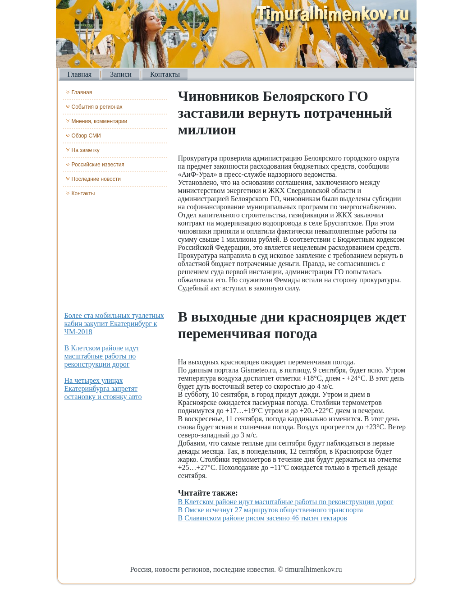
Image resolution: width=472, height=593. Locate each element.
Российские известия (98, 164)
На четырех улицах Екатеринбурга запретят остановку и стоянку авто (103, 388)
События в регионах (97, 107)
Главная (80, 74)
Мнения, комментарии (100, 121)
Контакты (165, 74)
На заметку (86, 150)
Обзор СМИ (86, 136)
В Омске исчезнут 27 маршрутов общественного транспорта (270, 510)
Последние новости (96, 179)
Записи (121, 74)
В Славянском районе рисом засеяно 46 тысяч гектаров (262, 518)
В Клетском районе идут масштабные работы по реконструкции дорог (102, 356)
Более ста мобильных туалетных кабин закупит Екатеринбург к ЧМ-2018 (114, 324)
